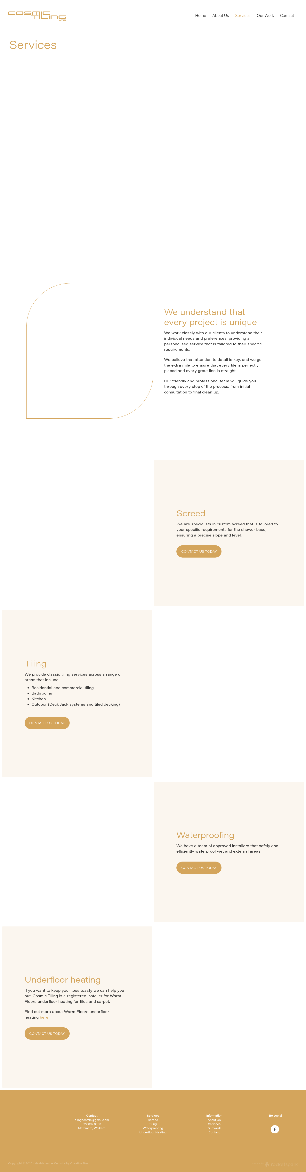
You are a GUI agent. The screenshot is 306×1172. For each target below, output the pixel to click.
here (44, 1017)
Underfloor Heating (152, 1132)
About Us (220, 15)
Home (200, 15)
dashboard (42, 1163)
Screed (153, 1120)
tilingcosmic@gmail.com (92, 1120)
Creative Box (79, 1163)
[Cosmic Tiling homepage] (37, 16)
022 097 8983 (92, 1124)
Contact (287, 15)
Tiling (153, 1124)
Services (243, 15)
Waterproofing (153, 1128)
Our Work (265, 15)
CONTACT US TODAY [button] (199, 551)
